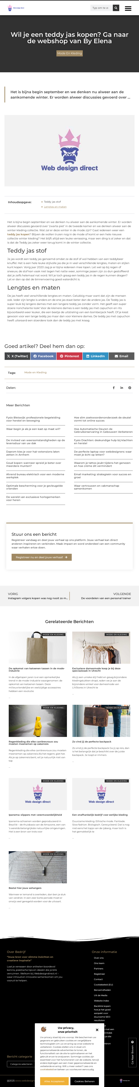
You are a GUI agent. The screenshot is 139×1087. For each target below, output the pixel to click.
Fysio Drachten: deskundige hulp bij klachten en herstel (103, 442)
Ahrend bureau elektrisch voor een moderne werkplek (35, 476)
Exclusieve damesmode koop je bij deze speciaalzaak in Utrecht (96, 669)
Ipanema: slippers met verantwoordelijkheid (35, 814)
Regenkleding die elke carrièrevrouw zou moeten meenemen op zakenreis (33, 742)
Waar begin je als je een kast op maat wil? (33, 429)
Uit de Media (100, 995)
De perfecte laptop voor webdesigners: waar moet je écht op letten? (103, 453)
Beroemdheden (102, 990)
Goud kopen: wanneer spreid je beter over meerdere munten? (33, 464)
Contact (98, 979)
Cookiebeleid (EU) (103, 984)
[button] (97, 1030)
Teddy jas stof (52, 201)
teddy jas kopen (18, 234)
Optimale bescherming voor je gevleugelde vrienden (34, 487)
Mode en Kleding (69, 53)
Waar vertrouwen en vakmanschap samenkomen (96, 487)
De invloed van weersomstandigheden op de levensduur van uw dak (35, 442)
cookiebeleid (47, 1069)
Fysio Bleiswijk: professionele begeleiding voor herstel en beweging (33, 419)
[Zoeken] (116, 8)
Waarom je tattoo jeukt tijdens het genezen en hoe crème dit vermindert (102, 464)
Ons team (99, 963)
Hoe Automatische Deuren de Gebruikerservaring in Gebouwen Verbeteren (103, 430)
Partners (98, 968)
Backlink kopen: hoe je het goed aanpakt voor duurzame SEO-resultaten (102, 1013)
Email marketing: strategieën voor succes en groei (102, 476)
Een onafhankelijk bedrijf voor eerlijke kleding (100, 814)
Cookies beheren (85, 1081)
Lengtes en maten (55, 206)
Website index (101, 1000)
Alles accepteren (54, 1081)
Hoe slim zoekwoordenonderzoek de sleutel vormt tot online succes (102, 419)
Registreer (99, 974)
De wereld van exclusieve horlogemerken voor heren (33, 498)
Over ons (99, 958)
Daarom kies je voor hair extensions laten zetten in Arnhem (33, 453)
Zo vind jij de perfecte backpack (91, 741)
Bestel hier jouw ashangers (25, 888)
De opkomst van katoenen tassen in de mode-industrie (37, 669)
